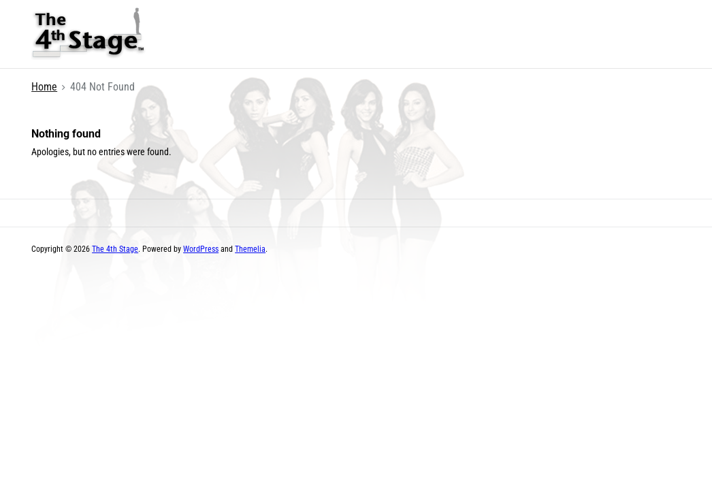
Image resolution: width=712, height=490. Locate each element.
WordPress (201, 249)
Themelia (250, 249)
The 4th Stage (115, 249)
